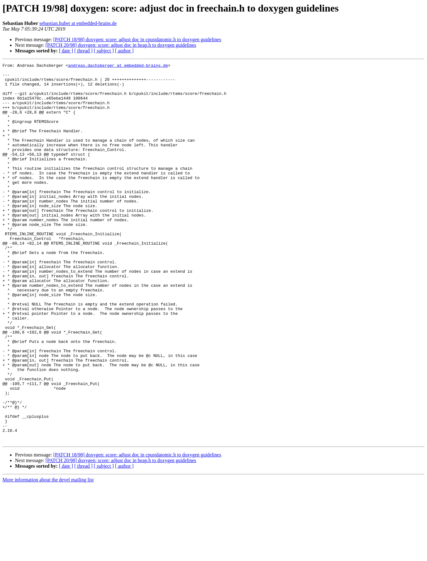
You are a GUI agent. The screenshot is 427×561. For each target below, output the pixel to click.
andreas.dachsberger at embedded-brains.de (118, 66)
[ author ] (124, 50)
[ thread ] (83, 50)
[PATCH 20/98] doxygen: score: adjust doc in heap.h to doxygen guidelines (121, 45)
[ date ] (66, 50)
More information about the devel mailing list (48, 555)
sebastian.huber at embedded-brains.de (78, 23)
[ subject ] (104, 50)
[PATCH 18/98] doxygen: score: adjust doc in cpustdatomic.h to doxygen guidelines (137, 39)
